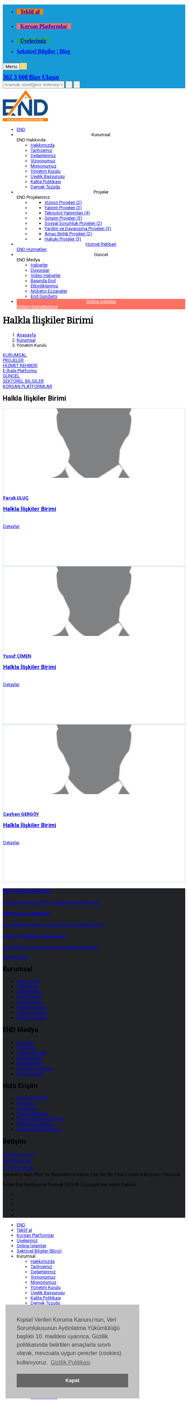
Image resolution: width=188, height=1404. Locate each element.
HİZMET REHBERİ (20, 365)
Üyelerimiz (33, 41)
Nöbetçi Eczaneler (49, 291)
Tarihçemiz (41, 150)
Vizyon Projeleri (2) (63, 202)
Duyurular (40, 270)
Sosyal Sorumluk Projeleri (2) (73, 223)
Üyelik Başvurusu (48, 176)
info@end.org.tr (18, 1154)
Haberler (39, 265)
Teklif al (30, 12)
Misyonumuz (43, 166)
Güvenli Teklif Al (32, 1098)
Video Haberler (46, 275)
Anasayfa (26, 334)
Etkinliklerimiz (44, 285)
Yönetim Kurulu (46, 171)
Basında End (43, 280)
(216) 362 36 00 (18, 1167)
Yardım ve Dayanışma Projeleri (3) (78, 228)
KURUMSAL (15, 355)
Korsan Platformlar (44, 26)
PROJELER (13, 360)
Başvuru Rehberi (33, 1113)
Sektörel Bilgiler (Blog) (39, 1129)
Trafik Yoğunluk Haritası (40, 1118)
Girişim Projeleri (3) (63, 218)
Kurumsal (26, 340)
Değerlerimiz (43, 155)
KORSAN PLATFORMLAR (27, 386)
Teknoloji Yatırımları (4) (67, 212)
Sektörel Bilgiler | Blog (43, 51)
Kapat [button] (72, 1380)
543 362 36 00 (16, 1161)
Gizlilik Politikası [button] (70, 1362)
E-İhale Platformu (20, 370)
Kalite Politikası (46, 181)
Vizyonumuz (43, 160)
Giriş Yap (25, 1103)
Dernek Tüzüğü (45, 186)
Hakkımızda (43, 145)
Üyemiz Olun (16, 957)
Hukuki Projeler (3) (63, 239)
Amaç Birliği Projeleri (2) (68, 233)
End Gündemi (44, 296)
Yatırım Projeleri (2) (63, 207)
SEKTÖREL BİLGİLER (23, 381)
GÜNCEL (11, 375)
